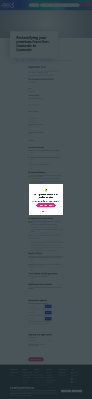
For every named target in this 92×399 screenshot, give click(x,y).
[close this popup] (60, 186)
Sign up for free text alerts (46, 205)
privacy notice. (48, 211)
